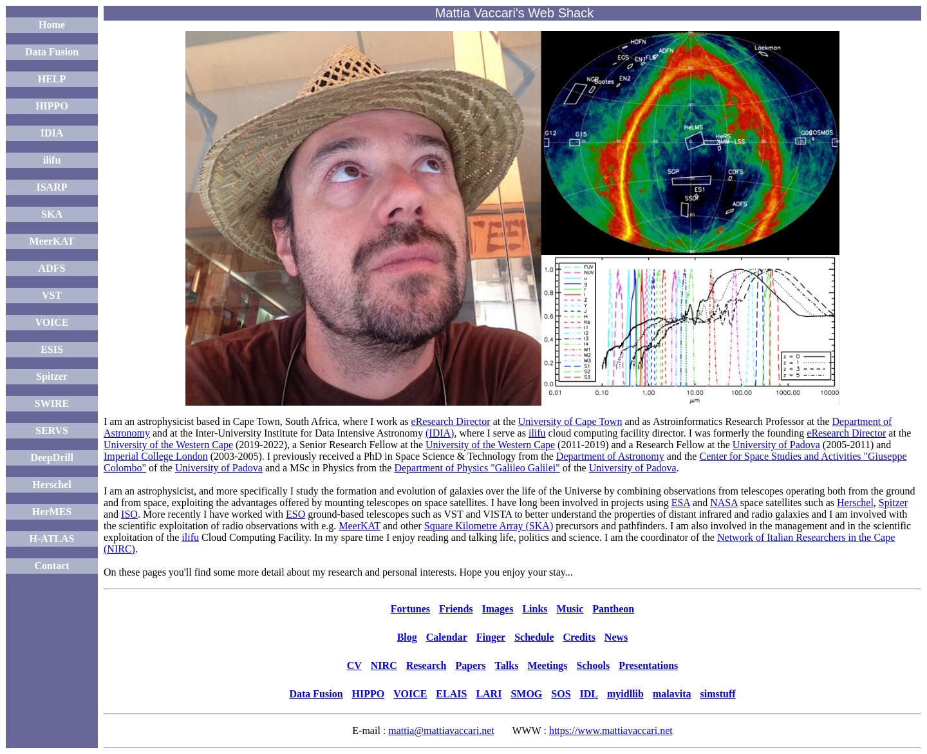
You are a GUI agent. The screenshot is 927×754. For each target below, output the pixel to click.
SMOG (526, 693)
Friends (456, 608)
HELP (52, 78)
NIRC (384, 665)
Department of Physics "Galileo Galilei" (476, 467)
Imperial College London (156, 456)
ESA (680, 502)
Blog (407, 637)
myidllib (625, 693)
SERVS (51, 430)
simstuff (717, 693)
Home (52, 24)
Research (426, 665)
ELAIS (451, 693)
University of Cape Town (570, 421)
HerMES (51, 511)
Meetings (547, 665)
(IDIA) (440, 433)
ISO (129, 514)
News (616, 637)
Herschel (51, 484)
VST (52, 295)
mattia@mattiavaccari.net (441, 730)
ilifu (52, 160)
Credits (579, 637)
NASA (724, 502)
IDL (589, 693)
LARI (488, 693)
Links (534, 608)
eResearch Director (451, 421)
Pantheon (613, 608)
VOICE (51, 322)
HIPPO (51, 105)
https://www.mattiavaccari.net (611, 730)
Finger (490, 637)
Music (570, 608)
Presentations (648, 665)
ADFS (52, 268)
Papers (470, 665)
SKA (51, 214)
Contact (51, 565)
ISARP (51, 187)
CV (354, 665)
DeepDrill (51, 457)
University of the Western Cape (168, 444)
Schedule (534, 637)
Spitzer (52, 376)
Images (498, 608)
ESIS (52, 349)
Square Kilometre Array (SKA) (488, 525)
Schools (593, 665)
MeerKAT (52, 241)
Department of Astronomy (610, 456)
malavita (672, 693)
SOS (560, 693)
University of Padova (776, 444)
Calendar (446, 637)
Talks (507, 665)
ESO (295, 514)
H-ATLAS (52, 538)
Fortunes (410, 608)
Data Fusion (52, 51)
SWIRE (52, 403)
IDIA (52, 132)
